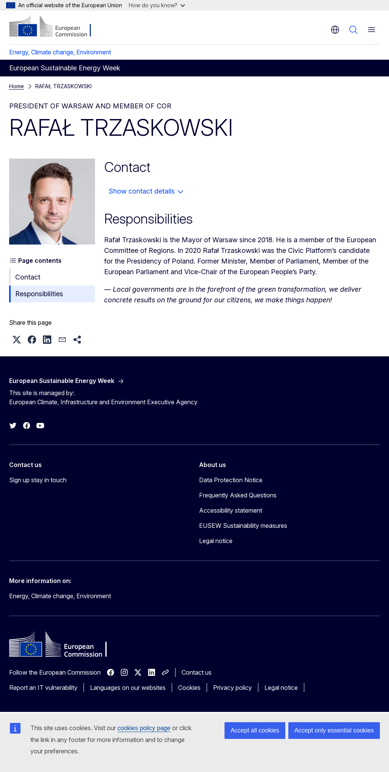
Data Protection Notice (230, 480)
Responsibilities (39, 294)
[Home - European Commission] (55, 26)
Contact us (197, 672)
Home (16, 86)
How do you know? (157, 5)
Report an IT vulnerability (43, 687)
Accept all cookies (255, 730)
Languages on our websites (128, 687)
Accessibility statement (230, 510)
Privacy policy (232, 687)
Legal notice (215, 541)
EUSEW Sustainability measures (243, 525)
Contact (27, 277)
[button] (17, 340)
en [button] (335, 29)
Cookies (189, 687)
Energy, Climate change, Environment (60, 52)
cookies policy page (144, 728)
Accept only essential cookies (334, 730)
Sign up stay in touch (37, 480)
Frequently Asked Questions (238, 495)
